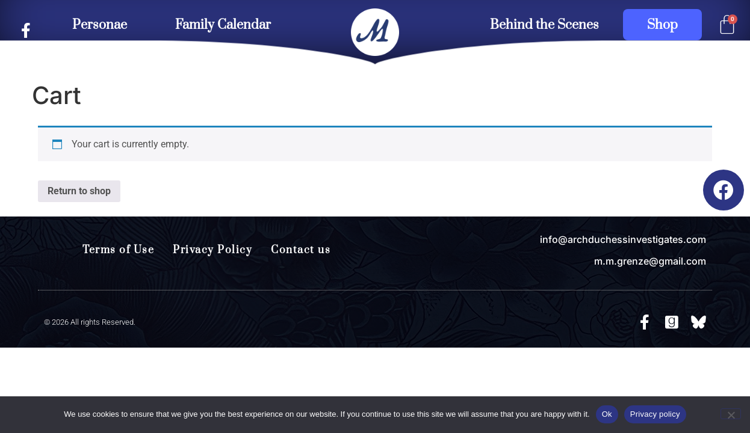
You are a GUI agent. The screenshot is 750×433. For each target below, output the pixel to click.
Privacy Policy (212, 250)
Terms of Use (118, 250)
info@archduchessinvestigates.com (623, 239)
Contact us (300, 250)
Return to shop (79, 191)
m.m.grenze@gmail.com (650, 261)
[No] (731, 413)
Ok (607, 414)
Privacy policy (655, 414)
